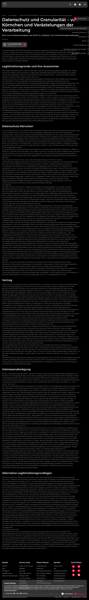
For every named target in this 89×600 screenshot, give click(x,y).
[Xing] (73, 574)
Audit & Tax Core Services (26, 566)
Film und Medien (41, 575)
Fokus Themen (43, 562)
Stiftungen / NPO (24, 575)
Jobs (55, 568)
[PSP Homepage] (5, 4)
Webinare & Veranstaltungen (10, 575)
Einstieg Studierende (59, 575)
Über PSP (4, 566)
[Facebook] (79, 570)
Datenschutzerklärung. (10, 590)
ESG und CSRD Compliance (44, 573)
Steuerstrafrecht (41, 578)
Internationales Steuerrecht (44, 571)
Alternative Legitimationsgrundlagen (75, 49)
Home (4, 15)
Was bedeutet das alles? (79, 53)
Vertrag (84, 41)
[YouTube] (79, 566)
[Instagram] (73, 570)
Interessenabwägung (79, 45)
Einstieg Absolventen (59, 573)
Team (3, 568)
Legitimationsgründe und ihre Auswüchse (73, 28)
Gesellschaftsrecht (41, 566)
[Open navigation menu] (85, 4)
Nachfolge (22, 568)
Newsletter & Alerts (7, 573)
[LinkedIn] (73, 566)
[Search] (70, 4)
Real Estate (22, 571)
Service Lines (24, 562)
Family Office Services (25, 573)
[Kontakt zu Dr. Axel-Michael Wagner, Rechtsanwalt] (14, 44)
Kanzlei (5, 562)
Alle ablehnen (67, 594)
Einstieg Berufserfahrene (60, 571)
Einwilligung (82, 36)
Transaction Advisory (25, 578)
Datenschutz (40, 568)
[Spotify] (79, 574)
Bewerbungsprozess (59, 578)
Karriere (57, 562)
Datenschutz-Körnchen (79, 32)
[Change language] (75, 4)
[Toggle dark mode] (80, 4)
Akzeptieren (79, 594)
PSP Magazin (13, 15)
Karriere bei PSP (58, 566)
